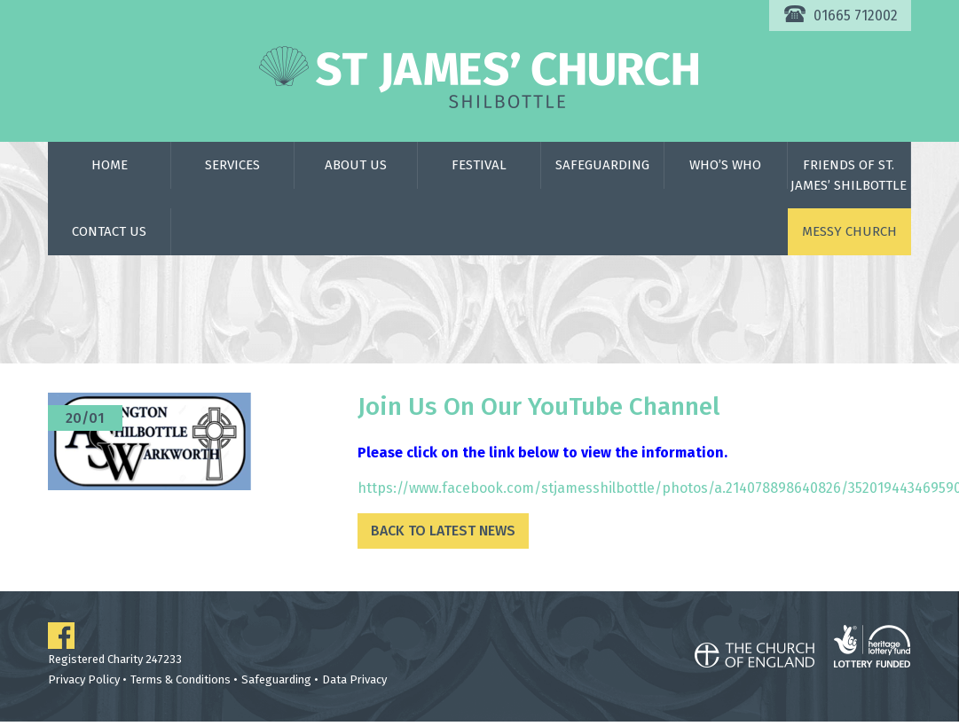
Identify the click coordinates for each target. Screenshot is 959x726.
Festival (479, 165)
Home (109, 165)
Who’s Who (725, 165)
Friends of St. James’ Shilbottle (848, 175)
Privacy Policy (84, 679)
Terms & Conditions (180, 679)
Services (232, 165)
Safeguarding (602, 165)
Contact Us (109, 231)
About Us (356, 165)
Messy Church (849, 231)
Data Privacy (354, 679)
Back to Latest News (443, 530)
